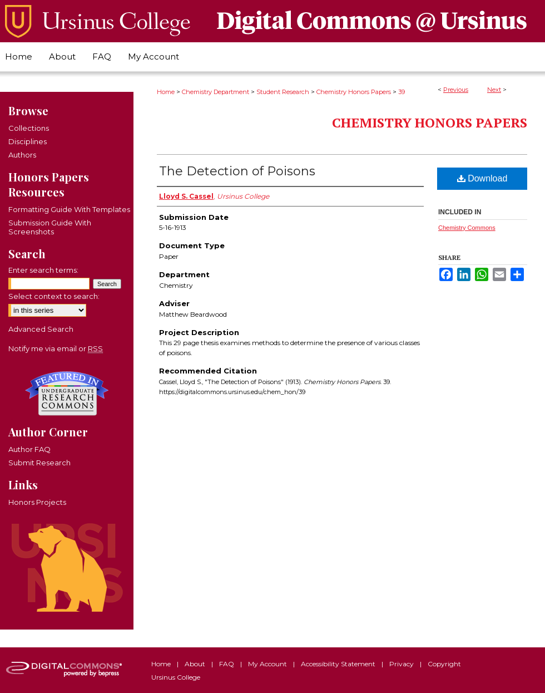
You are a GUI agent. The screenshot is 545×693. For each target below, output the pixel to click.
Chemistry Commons (467, 227)
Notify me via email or (55, 348)
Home (166, 92)
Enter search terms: (43, 270)
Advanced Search (40, 329)
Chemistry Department (215, 92)
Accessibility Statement (339, 664)
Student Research (282, 92)
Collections (28, 128)
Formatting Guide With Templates (69, 209)
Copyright (444, 664)
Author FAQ (29, 449)
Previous (455, 90)
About (196, 664)
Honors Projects (37, 502)
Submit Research (39, 462)
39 (401, 92)
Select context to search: (54, 296)
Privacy (402, 664)
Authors (22, 154)
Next (494, 90)
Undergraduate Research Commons (67, 393)
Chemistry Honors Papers (353, 92)
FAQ (227, 664)
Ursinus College (175, 677)
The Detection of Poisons (237, 171)
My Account (268, 664)
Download (482, 178)
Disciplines (27, 141)
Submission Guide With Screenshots (49, 227)
